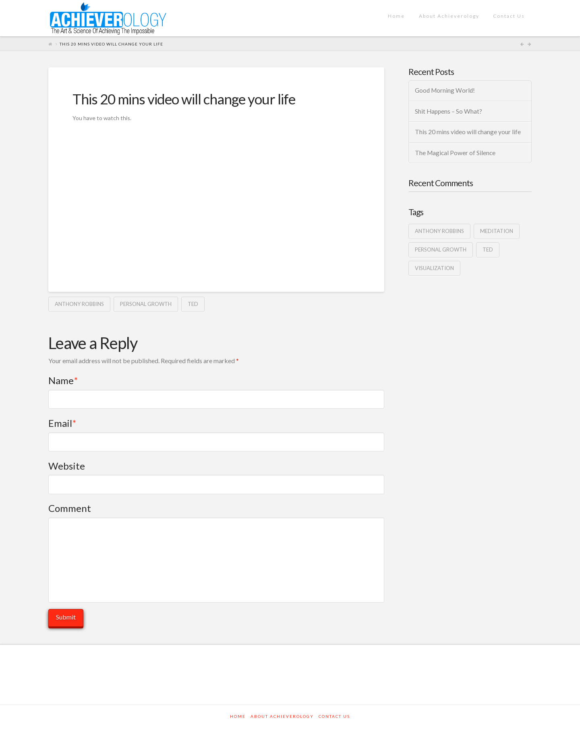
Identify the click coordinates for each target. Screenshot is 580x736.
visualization (434, 268)
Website (66, 466)
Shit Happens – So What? (448, 111)
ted (193, 304)
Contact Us (334, 716)
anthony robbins (79, 304)
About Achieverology (282, 716)
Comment (69, 508)
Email (62, 423)
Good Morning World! (445, 90)
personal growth (146, 304)
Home (238, 716)
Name (63, 380)
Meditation (496, 231)
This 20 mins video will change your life (468, 131)
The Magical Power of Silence (455, 152)
